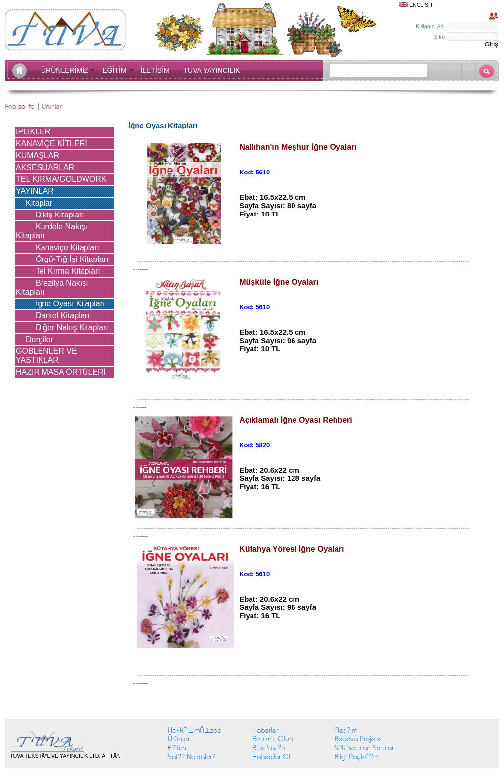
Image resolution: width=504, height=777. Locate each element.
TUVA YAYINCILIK (212, 70)
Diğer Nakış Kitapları (72, 327)
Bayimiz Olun (272, 738)
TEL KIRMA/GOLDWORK (61, 179)
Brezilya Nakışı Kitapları (52, 287)
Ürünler (179, 738)
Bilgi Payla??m (356, 756)
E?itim (177, 747)
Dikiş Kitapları (60, 215)
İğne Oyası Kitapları (70, 304)
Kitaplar (39, 203)
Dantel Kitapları (62, 315)
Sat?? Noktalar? (191, 756)
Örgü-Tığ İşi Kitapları (72, 259)
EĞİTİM (116, 70)
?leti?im (346, 730)
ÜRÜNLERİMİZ (66, 70)
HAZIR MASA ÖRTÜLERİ (61, 372)
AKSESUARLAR (45, 167)
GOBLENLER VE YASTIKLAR (46, 355)
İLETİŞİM (156, 70)
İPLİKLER (33, 132)
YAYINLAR (35, 191)
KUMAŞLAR (37, 155)
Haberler (265, 730)
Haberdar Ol (271, 756)
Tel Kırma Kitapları (68, 271)
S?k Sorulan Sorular (364, 747)
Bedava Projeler (358, 738)
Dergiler (39, 339)
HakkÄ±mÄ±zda (194, 730)
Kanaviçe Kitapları (67, 247)
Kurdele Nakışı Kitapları (51, 231)
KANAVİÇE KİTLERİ (51, 143)
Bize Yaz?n (268, 747)
